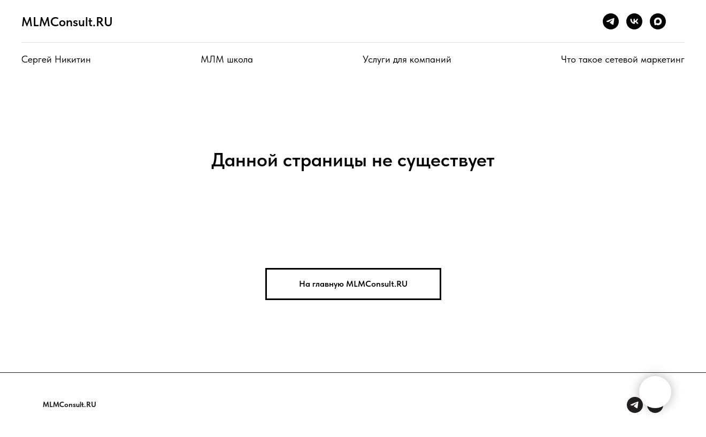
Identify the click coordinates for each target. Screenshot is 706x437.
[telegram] (611, 21)
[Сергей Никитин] (635, 405)
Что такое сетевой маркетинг (623, 59)
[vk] (634, 21)
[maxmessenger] (658, 21)
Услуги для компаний (407, 59)
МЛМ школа (227, 59)
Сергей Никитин (56, 59)
